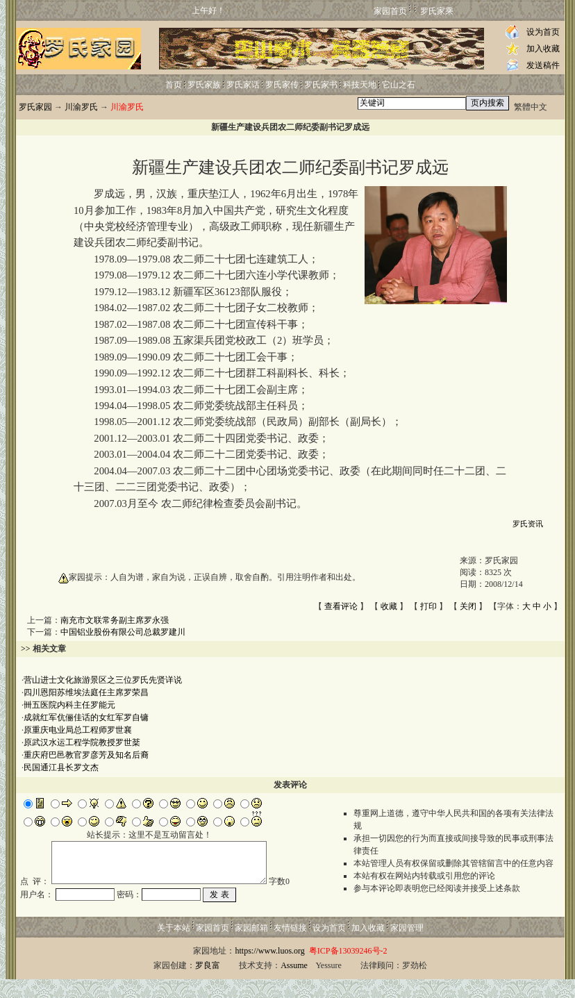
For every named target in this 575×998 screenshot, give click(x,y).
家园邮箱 (251, 946)
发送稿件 (543, 65)
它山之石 (398, 85)
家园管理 (407, 946)
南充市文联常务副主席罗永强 (114, 620)
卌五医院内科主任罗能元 (69, 705)
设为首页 (543, 32)
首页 (173, 85)
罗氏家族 (204, 85)
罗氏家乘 (436, 11)
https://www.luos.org (269, 969)
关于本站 (173, 946)
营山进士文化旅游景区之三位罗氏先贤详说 (103, 680)
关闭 (468, 606)
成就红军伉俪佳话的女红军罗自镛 (86, 717)
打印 (428, 606)
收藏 (389, 606)
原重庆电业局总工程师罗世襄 (78, 730)
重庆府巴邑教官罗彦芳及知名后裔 (86, 755)
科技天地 (359, 85)
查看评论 (341, 606)
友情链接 (290, 946)
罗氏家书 (321, 85)
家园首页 (390, 11)
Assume (294, 984)
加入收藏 (543, 48)
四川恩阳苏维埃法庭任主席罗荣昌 (86, 692)
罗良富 (207, 984)
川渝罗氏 (81, 107)
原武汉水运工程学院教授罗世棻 (82, 742)
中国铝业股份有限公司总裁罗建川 (122, 632)
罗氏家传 (282, 85)
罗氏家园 (35, 107)
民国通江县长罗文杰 (61, 767)
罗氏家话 (243, 85)
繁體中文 (530, 107)
